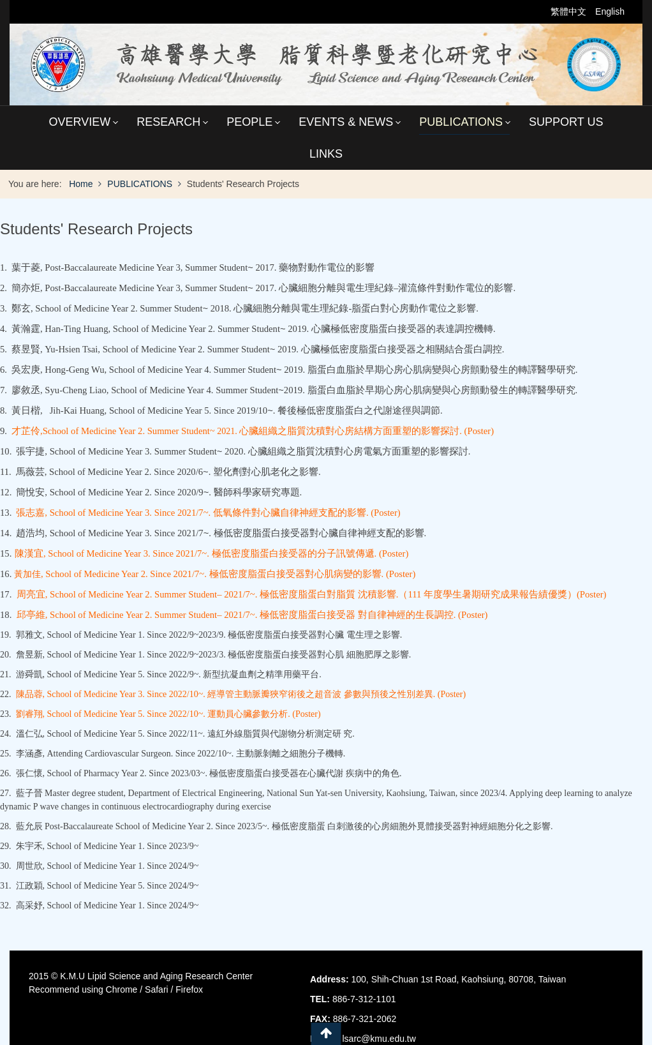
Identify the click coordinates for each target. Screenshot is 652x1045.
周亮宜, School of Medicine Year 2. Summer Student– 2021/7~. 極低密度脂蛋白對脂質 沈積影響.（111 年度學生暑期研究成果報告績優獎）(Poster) (312, 594)
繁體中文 (570, 11)
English (610, 11)
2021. (252, 431)
